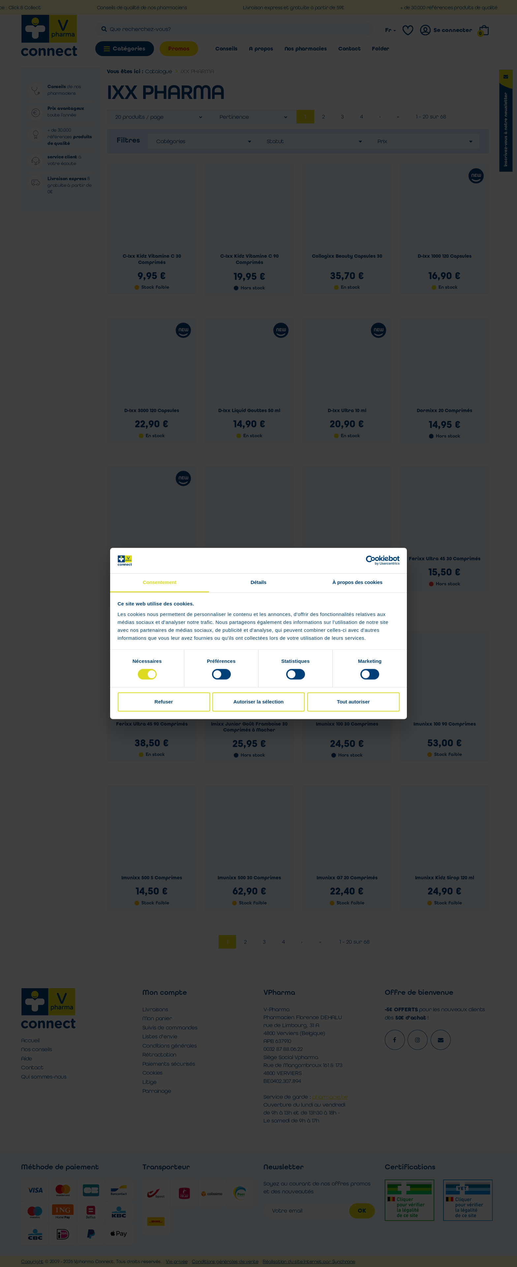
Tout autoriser (353, 701)
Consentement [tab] (159, 582)
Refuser (164, 701)
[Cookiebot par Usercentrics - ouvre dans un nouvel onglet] (371, 561)
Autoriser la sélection (258, 701)
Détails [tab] (258, 582)
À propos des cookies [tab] (357, 582)
